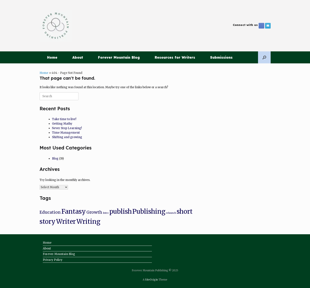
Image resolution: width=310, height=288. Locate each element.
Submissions (221, 57)
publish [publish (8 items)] (120, 211)
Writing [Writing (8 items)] (88, 221)
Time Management (66, 132)
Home (52, 57)
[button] (264, 57)
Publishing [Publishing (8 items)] (148, 211)
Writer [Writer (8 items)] (66, 221)
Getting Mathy (62, 123)
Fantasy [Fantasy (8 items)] (73, 211)
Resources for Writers (175, 57)
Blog (55, 158)
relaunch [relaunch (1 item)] (171, 213)
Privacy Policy (52, 260)
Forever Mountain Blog (119, 57)
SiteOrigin (151, 279)
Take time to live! (64, 119)
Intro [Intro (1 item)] (106, 213)
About (77, 57)
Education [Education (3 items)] (50, 212)
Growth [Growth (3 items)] (94, 212)
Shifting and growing (67, 137)
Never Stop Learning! (67, 128)
